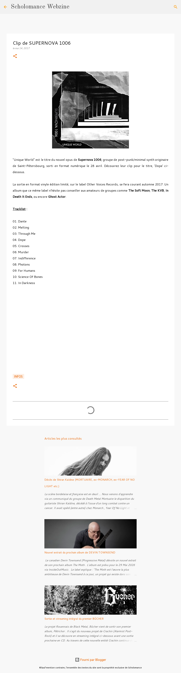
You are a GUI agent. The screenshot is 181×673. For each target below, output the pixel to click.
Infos (18, 376)
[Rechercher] (74, 7)
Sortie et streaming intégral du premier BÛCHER (74, 619)
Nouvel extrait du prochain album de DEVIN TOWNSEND (79, 552)
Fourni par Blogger (90, 659)
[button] (15, 56)
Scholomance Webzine (40, 7)
